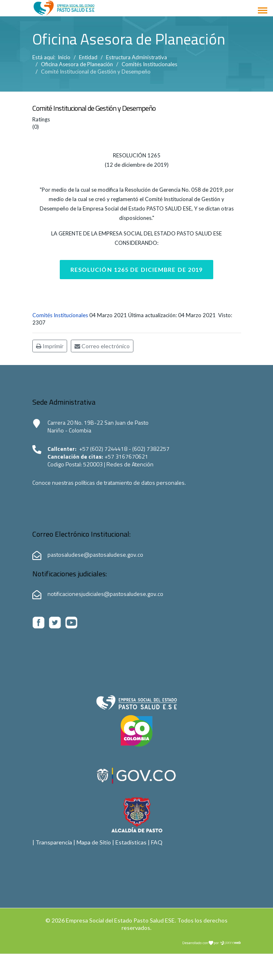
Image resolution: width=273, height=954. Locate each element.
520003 (93, 464)
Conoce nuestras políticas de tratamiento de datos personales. (109, 482)
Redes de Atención (129, 464)
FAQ (156, 842)
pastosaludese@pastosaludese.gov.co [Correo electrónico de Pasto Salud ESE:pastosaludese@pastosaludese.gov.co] (95, 554)
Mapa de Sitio (94, 842)
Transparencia (54, 842)
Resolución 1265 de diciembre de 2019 (136, 269)
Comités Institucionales (60, 315)
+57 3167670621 (126, 456)
